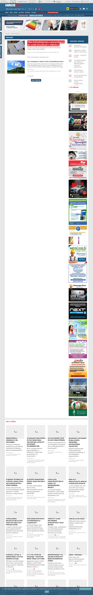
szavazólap (50, 55)
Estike (9, 570)
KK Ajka (10, 538)
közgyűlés (52, 452)
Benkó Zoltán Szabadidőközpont (49, 74)
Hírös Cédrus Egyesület (35, 536)
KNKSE (35, 497)
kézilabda (15, 536)
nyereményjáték (30, 537)
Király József (32, 462)
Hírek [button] (7, 12)
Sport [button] (16, 12)
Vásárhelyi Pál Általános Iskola (14, 454)
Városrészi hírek (79, 15)
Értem (47, 591)
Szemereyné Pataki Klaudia (34, 460)
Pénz (11, 12)
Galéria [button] (33, 12)
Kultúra (21, 12)
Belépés (68, 1)
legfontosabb (83, 564)
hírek (72, 564)
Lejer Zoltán (54, 500)
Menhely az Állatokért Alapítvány (15, 572)
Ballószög (82, 460)
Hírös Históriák (48, 15)
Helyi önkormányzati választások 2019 (37, 61)
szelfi (58, 55)
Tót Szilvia (63, 574)
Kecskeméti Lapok (68, 15)
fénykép (54, 55)
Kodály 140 (19, 498)
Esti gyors (71, 566)
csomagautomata (30, 461)
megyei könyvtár (12, 498)
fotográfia (37, 74)
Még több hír (36, 83)
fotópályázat (31, 74)
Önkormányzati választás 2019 (41, 55)
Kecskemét (58, 74)
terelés (72, 532)
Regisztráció (76, 1)
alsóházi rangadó (32, 498)
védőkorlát (71, 534)
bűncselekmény (56, 572)
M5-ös (75, 532)
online (51, 572)
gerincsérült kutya (14, 570)
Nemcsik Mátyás (61, 538)
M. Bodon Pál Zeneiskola (53, 538)
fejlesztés (75, 461)
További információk (85, 589)
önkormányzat (37, 534)
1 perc (74, 564)
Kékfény (27, 12)
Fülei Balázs (52, 536)
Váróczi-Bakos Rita (51, 575)
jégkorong (34, 574)
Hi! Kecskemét (14, 455)
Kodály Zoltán (9, 499)
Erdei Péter (14, 499)
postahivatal (37, 461)
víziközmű (71, 461)
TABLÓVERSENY (41, 12)
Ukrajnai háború (12, 15)
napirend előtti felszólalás (77, 496)
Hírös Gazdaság (57, 15)
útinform (79, 532)
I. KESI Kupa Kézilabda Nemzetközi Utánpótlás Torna (34, 572)
